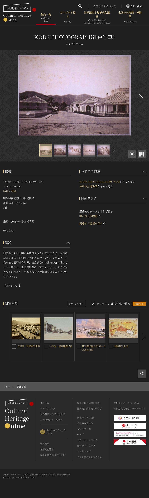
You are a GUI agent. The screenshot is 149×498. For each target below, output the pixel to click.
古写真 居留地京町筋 (28, 346)
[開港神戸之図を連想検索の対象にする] (111, 347)
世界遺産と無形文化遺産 (97, 17)
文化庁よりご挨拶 (86, 417)
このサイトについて (104, 6)
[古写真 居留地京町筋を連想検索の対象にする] (14, 346)
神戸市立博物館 (88, 186)
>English (134, 6)
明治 (13, 191)
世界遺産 (44, 443)
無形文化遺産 (47, 449)
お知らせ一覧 (84, 428)
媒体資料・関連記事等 (88, 402)
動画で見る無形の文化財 (52, 455)
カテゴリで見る (67, 17)
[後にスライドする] (141, 98)
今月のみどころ (85, 423)
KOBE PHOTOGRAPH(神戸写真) (99, 182)
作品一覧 (46, 17)
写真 (5, 191)
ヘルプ (80, 434)
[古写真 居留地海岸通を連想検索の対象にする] (46, 347)
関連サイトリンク (86, 445)
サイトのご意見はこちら (89, 457)
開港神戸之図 (121, 346)
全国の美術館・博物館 (129, 17)
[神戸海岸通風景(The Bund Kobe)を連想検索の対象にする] (78, 347)
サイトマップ (84, 451)
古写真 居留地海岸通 (61, 346)
